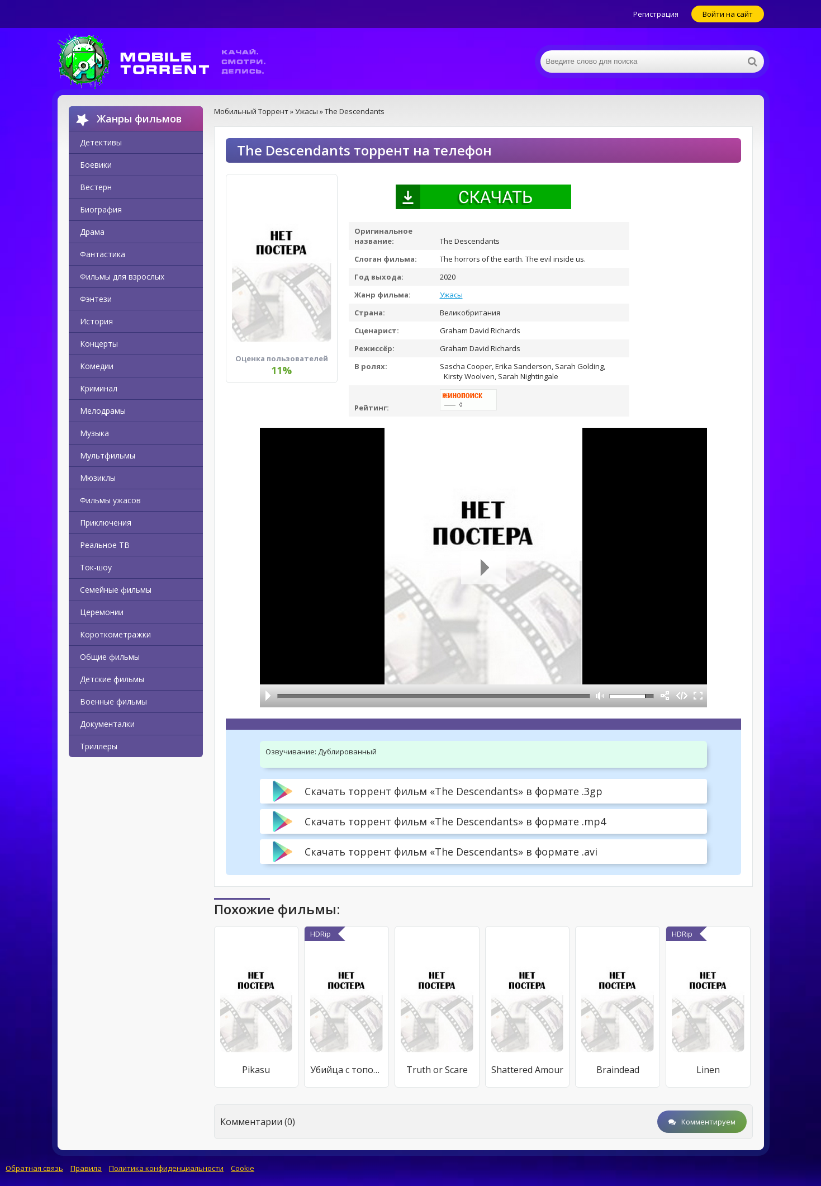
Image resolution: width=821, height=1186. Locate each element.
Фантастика (102, 254)
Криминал (98, 388)
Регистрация (655, 14)
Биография (101, 209)
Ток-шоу (96, 567)
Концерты (99, 343)
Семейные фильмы (115, 589)
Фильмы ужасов (110, 500)
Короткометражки (115, 634)
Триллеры (98, 746)
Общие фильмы (110, 656)
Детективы (101, 142)
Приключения (105, 522)
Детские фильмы (112, 679)
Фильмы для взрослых (122, 276)
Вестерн (96, 187)
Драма (92, 231)
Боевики (96, 164)
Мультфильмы (107, 455)
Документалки (107, 724)
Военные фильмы (113, 701)
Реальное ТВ (105, 545)
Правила (86, 1168)
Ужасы (451, 295)
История (96, 321)
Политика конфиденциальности (166, 1168)
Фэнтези (96, 299)
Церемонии (102, 612)
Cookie (242, 1168)
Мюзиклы (98, 477)
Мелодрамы (103, 410)
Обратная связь (34, 1168)
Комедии (96, 366)
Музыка (94, 433)
